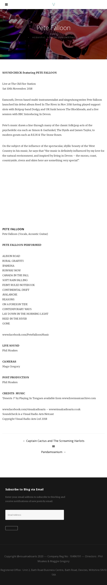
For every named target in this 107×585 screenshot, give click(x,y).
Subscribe (11, 528)
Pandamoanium (53, 452)
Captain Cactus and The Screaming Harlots (53, 441)
